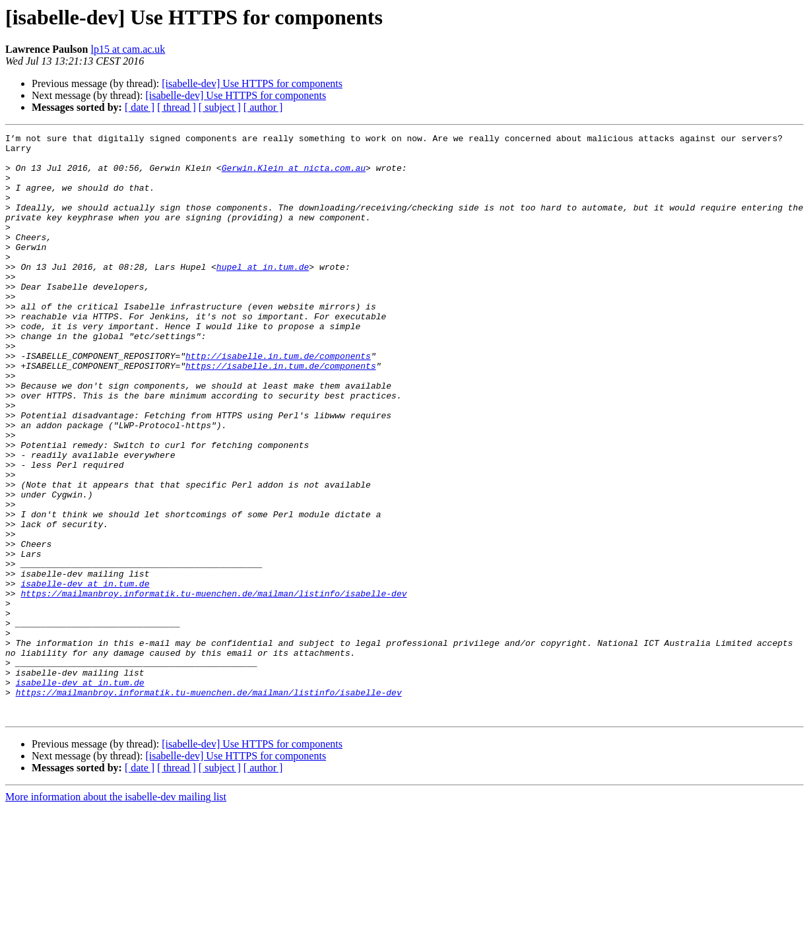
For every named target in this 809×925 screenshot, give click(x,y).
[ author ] (263, 107)
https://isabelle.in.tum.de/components (280, 413)
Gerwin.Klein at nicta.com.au (294, 175)
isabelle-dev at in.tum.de (84, 674)
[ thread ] (176, 107)
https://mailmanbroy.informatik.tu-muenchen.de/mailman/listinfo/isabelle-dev (213, 686)
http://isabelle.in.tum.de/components (278, 401)
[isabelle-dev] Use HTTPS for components (252, 83)
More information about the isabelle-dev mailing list (115, 913)
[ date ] (139, 107)
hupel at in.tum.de (262, 294)
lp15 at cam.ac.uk (127, 49)
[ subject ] (220, 107)
